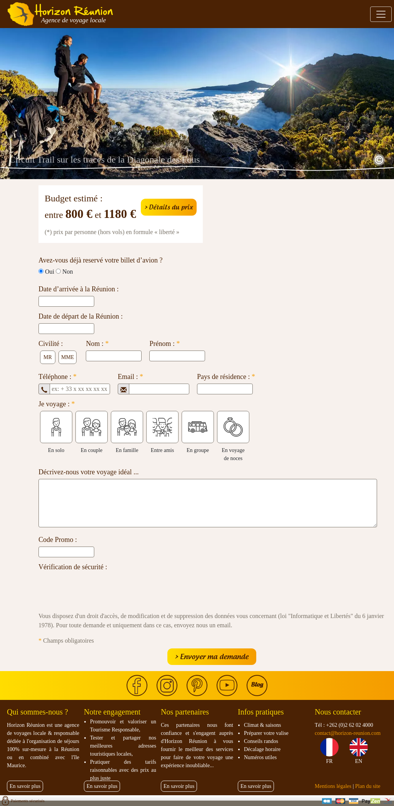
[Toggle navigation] (381, 14)
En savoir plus (25, 786)
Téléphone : (57, 377)
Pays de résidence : (226, 377)
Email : (130, 377)
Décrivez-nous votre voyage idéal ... (88, 472)
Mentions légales (333, 786)
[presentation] (96, 589)
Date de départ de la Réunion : (80, 316)
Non (67, 271)
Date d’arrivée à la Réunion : (78, 289)
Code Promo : (57, 539)
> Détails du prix (169, 207)
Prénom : (164, 343)
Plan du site (367, 786)
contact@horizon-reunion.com (348, 733)
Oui (49, 271)
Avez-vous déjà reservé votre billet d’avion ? (100, 260)
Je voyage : (56, 404)
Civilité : (50, 343)
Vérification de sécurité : (72, 567)
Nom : (97, 343)
